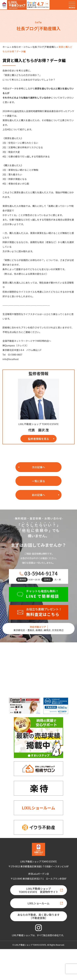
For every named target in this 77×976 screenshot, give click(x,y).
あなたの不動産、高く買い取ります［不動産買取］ (38, 916)
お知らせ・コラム (21, 46)
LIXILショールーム (38, 808)
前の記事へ (38, 495)
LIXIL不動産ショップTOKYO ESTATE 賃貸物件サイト (38, 890)
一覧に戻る (38, 481)
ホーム (5, 46)
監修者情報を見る (38, 439)
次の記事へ (38, 467)
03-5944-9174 (41, 573)
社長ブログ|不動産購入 (44, 46)
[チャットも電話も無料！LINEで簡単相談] (38, 594)
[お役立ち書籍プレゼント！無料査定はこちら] (38, 612)
